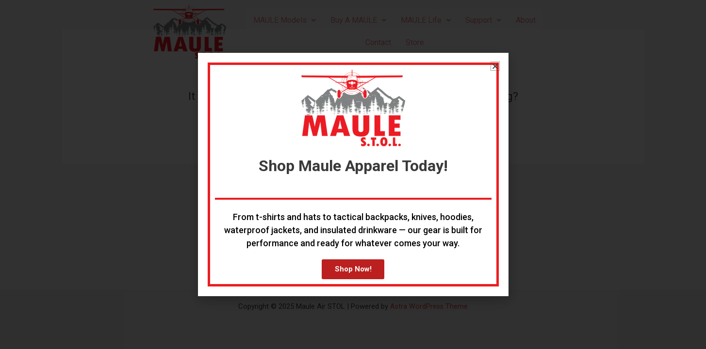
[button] (495, 65)
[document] (353, 174)
